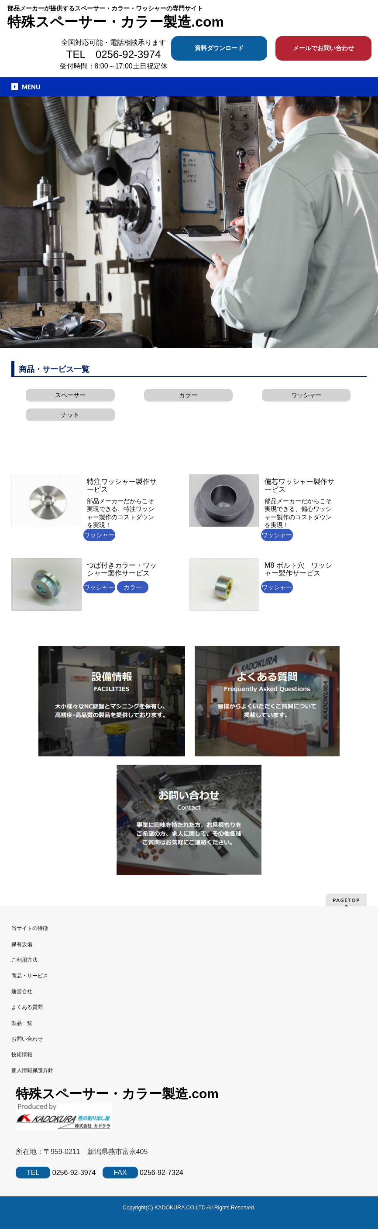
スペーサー (70, 395)
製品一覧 (21, 1023)
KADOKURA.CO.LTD (181, 1208)
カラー (188, 395)
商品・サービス (29, 976)
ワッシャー (306, 395)
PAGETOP (346, 900)
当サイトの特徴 (29, 928)
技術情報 (21, 1055)
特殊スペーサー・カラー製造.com (115, 22)
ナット (70, 414)
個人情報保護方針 (32, 1070)
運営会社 (21, 991)
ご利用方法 (24, 960)
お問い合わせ (27, 1039)
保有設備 (21, 944)
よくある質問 (27, 1007)
